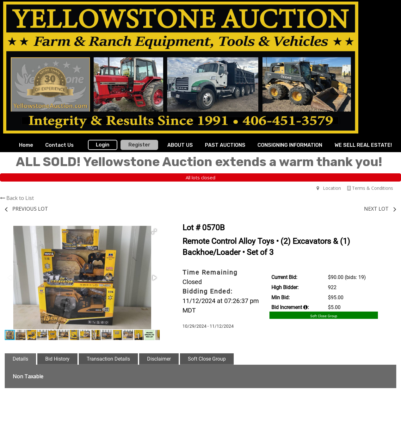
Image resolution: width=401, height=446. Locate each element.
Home (26, 145)
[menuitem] (26, 145)
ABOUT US (180, 145)
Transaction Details (108, 359)
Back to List (17, 198)
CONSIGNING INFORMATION (289, 145)
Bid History (57, 359)
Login (102, 145)
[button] (154, 231)
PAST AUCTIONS (225, 145)
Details (20, 359)
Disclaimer (159, 359)
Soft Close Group (207, 359)
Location (329, 188)
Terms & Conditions (370, 188)
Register (139, 145)
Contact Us (59, 145)
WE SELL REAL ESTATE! (363, 145)
